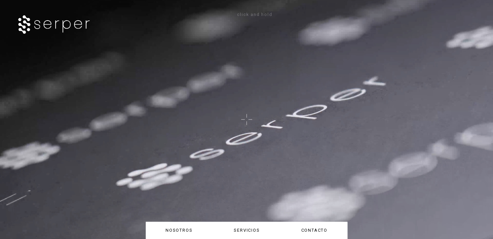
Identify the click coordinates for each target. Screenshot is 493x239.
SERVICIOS (247, 230)
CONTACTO (314, 230)
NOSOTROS (179, 230)
